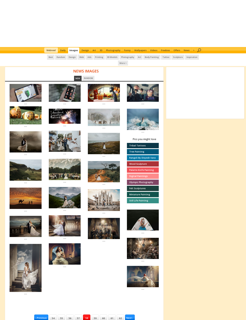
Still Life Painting (138, 193)
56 (70, 311)
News (187, 50)
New (78, 71)
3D (101, 50)
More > (196, 56)
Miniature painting (139, 187)
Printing (94, 56)
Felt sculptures (137, 181)
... (25, 97)
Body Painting (145, 56)
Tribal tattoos (137, 138)
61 (112, 311)
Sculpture (171, 56)
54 (53, 311)
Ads (85, 56)
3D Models (107, 56)
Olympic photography (141, 175)
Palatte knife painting (141, 163)
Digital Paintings (138, 169)
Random (57, 56)
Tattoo (159, 56)
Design (85, 50)
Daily (63, 50)
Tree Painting (136, 144)
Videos (153, 50)
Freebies (165, 50)
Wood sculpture (138, 156)
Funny (127, 50)
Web (77, 56)
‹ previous (41, 311)
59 (95, 311)
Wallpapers (140, 50)
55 (61, 311)
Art (94, 50)
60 (103, 311)
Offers (177, 50)
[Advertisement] (123, 23)
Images (73, 50)
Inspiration (184, 56)
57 (78, 311)
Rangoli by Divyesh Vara (142, 150)
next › (129, 311)
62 (120, 311)
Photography (113, 50)
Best (48, 56)
